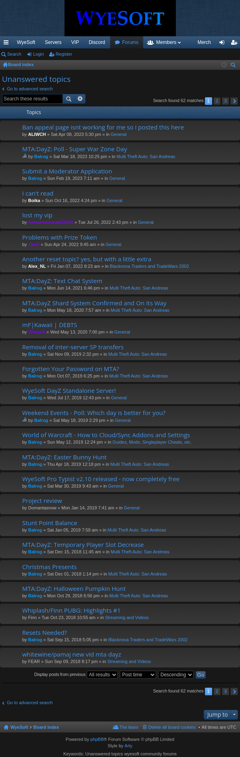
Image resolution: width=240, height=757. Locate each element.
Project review (42, 501)
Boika (34, 200)
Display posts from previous (76, 675)
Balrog (41, 156)
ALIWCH (37, 134)
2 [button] (217, 100)
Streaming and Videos (126, 617)
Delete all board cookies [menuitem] (172, 727)
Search (14, 54)
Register (64, 54)
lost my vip (37, 215)
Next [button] (234, 101)
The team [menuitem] (128, 727)
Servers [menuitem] (53, 42)
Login (38, 54)
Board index (46, 727)
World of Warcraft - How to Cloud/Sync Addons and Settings (106, 435)
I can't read (37, 193)
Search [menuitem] (234, 66)
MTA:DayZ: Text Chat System (62, 281)
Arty (129, 745)
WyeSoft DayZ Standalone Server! (69, 390)
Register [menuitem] (236, 44)
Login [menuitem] (223, 44)
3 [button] (225, 100)
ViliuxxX (37, 331)
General (119, 134)
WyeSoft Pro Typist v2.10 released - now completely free (100, 479)
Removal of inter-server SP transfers (72, 347)
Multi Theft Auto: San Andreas (146, 156)
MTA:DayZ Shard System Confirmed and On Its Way (94, 303)
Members (166, 42)
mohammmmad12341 (50, 222)
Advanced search (80, 99)
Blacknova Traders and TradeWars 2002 (149, 266)
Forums (130, 42)
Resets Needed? (44, 632)
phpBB (97, 739)
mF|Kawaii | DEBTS (49, 325)
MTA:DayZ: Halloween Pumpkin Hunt (74, 588)
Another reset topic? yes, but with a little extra (86, 259)
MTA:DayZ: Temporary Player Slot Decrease (83, 544)
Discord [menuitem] (97, 42)
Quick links (7, 44)
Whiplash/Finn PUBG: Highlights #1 (71, 610)
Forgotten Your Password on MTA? (70, 369)
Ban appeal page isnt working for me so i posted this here (103, 127)
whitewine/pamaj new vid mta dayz (71, 654)
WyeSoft (26, 42)
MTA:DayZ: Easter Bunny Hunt (64, 457)
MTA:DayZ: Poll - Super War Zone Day (74, 149)
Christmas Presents (49, 567)
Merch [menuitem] (204, 42)
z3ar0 (34, 244)
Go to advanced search (30, 88)
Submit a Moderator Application (67, 171)
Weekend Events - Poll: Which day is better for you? (93, 413)
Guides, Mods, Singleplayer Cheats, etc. (152, 442)
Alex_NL (37, 266)
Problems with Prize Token (59, 237)
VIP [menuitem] (75, 42)
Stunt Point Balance (49, 523)
